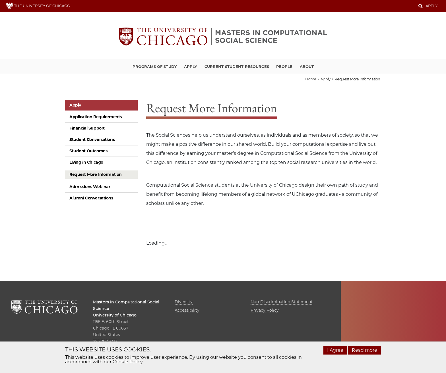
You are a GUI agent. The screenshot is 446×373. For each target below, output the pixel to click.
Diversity (184, 301)
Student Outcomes (88, 150)
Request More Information (95, 174)
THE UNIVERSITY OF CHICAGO (38, 5)
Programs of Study (155, 66)
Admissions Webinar (89, 186)
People (284, 66)
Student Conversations (92, 139)
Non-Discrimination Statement (282, 301)
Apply (431, 5)
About (307, 66)
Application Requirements (95, 116)
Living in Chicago (86, 162)
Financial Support (87, 128)
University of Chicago (115, 315)
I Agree (335, 350)
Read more (364, 350)
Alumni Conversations (91, 198)
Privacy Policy (265, 310)
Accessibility (187, 310)
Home (310, 79)
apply (326, 79)
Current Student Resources (237, 66)
